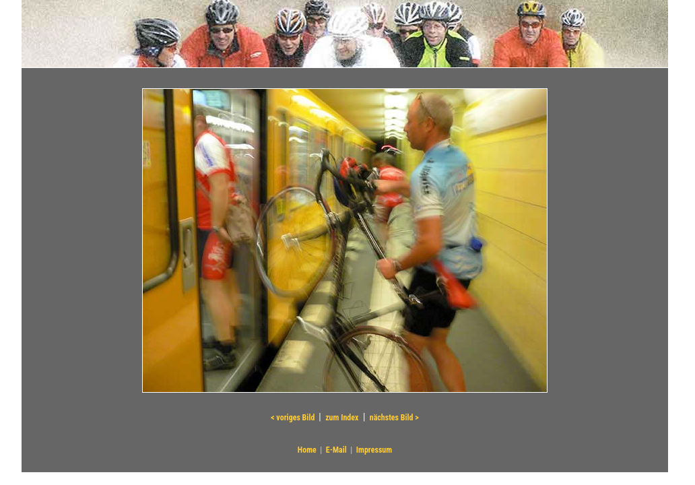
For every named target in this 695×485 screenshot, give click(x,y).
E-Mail (336, 450)
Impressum (374, 450)
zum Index (341, 417)
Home (307, 450)
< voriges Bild (294, 417)
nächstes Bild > (394, 417)
